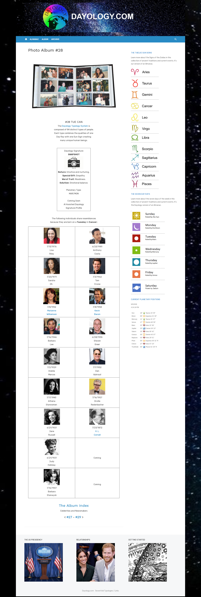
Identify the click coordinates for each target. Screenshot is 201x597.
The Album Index (74, 506)
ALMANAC (34, 39)
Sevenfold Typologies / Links (107, 591)
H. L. (97, 432)
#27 (69, 518)
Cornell (97, 435)
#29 (78, 518)
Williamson (51, 315)
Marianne (51, 311)
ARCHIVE (55, 39)
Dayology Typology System (75, 126)
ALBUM (45, 39)
